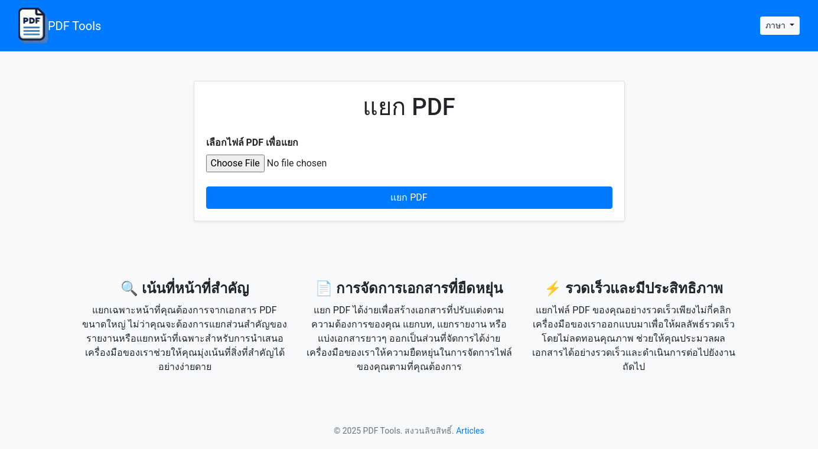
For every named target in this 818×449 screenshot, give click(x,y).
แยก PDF (408, 197)
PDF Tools (59, 26)
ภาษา (776, 25)
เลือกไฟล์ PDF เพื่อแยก (252, 142)
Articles (470, 430)
